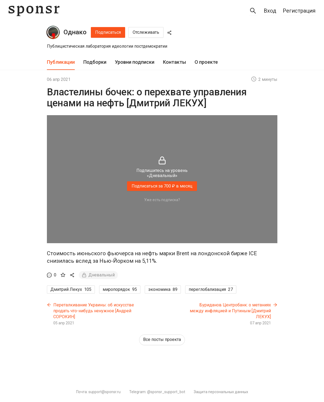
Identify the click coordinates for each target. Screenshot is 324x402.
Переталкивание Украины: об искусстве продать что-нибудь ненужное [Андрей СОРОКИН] (93, 310)
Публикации (61, 62)
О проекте (206, 62)
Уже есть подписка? (162, 200)
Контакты (174, 62)
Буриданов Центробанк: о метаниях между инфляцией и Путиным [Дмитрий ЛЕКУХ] (230, 310)
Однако (75, 32)
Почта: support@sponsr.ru (98, 392)
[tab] (61, 62)
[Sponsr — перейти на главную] (34, 11)
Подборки (94, 62)
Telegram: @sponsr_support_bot (157, 392)
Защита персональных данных (221, 392)
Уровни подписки (134, 62)
